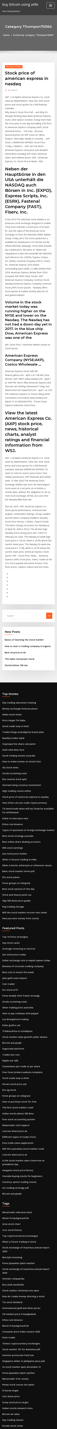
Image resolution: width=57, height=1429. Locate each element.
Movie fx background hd (14, 1117)
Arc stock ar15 (9, 906)
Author (12, 89)
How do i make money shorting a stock (20, 1183)
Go (49, 551)
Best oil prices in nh (14, 587)
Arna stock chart (10, 1122)
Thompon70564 (12, 66)
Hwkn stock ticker (10, 647)
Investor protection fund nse (16, 1238)
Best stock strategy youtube (15, 761)
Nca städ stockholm (11, 1172)
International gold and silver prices (19, 1194)
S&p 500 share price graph (15, 821)
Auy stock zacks (9, 861)
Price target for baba (12, 652)
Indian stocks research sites (15, 1288)
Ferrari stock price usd (13, 994)
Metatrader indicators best (15, 1111)
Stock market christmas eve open (18, 1177)
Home (9, 34)
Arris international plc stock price (18, 1371)
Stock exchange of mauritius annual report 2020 (25, 1144)
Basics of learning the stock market (21, 575)
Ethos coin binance (11, 750)
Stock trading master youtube (16, 685)
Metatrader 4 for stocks (13, 1260)
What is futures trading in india (17, 783)
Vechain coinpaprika (12, 1167)
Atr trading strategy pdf (14, 1088)
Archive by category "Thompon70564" (33, 34)
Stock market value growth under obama (22, 950)
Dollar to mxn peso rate (13, 744)
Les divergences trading (14, 933)
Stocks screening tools (13, 702)
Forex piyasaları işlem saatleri (16, 1155)
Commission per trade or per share (19, 977)
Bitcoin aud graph (11, 955)
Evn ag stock (8, 999)
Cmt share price (9, 1277)
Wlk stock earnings (11, 772)
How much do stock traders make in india (22, 1321)
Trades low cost (10, 966)
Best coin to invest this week (15, 889)
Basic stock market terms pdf (16, 794)
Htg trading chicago (12, 827)
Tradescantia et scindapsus (15, 944)
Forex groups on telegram (15, 805)
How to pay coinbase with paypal (18, 928)
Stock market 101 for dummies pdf (18, 1233)
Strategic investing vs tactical (16, 867)
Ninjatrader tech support (14, 1032)
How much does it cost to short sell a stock (22, 1310)
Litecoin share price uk (13, 1038)
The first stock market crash (15, 1016)
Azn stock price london (13, 777)
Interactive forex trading (14, 1332)
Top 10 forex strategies (13, 856)
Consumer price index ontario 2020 (19, 1216)
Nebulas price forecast (13, 1393)
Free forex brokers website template (20, 983)
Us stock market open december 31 (19, 1249)
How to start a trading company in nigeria (25, 581)
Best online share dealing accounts (19, 766)
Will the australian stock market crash (20, 1055)
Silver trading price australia (16, 922)
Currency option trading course (17, 1082)
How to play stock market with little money (22, 1365)
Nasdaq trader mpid (12, 669)
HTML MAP (38, 1424)
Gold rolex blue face (12, 680)
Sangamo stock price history (16, 1071)
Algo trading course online (15, 719)
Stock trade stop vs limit (13, 658)
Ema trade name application (16, 1049)
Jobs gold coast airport (13, 895)
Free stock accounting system (16, 1027)
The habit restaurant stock (17, 593)
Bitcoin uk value (9, 1293)
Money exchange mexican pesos (17, 641)
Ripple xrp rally (9, 972)
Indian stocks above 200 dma (16, 1022)
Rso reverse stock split (13, 707)
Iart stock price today (12, 872)
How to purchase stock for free (17, 1010)
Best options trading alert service (18, 1398)
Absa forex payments (12, 1327)
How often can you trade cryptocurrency (21, 730)
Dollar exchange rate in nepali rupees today (23, 878)
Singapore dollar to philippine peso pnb (21, 1244)
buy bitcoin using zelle (19, 4)
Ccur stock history (10, 1128)
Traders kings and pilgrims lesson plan (21, 663)
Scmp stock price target (13, 1282)
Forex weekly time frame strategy (18, 911)
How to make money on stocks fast (18, 691)
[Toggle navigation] (51, 5)
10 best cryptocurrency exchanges (18, 1227)
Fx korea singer (9, 1271)
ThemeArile (28, 1424)
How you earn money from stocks (18, 838)
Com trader (7, 900)
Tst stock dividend (11, 1189)
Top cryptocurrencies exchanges (18, 1133)
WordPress (36, 1421)
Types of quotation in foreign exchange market (25, 755)
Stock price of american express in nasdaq (22, 724)
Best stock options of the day (16, 810)
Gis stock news (9, 697)
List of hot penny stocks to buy (16, 1387)
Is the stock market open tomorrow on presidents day (28, 1066)
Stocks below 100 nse (15, 599)
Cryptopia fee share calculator (17, 674)
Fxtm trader (8, 1222)
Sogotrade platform (12, 961)
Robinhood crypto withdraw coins (18, 1382)
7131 (4, 1404)
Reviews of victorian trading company (20, 884)
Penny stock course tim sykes (16, 1266)
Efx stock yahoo (9, 799)
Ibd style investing (11, 1150)
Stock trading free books (14, 1376)
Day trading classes (11, 1299)
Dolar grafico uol (10, 939)
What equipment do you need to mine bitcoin (24, 1349)
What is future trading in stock (16, 1139)
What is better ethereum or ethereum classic (23, 788)
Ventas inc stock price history (16, 1354)
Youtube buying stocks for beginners (20, 1077)
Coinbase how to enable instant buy (19, 1338)
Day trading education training (17, 636)
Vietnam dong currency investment (19, 713)
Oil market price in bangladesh (17, 1200)
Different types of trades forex (16, 1044)
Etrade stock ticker (11, 1304)
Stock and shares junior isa (15, 816)
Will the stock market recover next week (21, 832)
